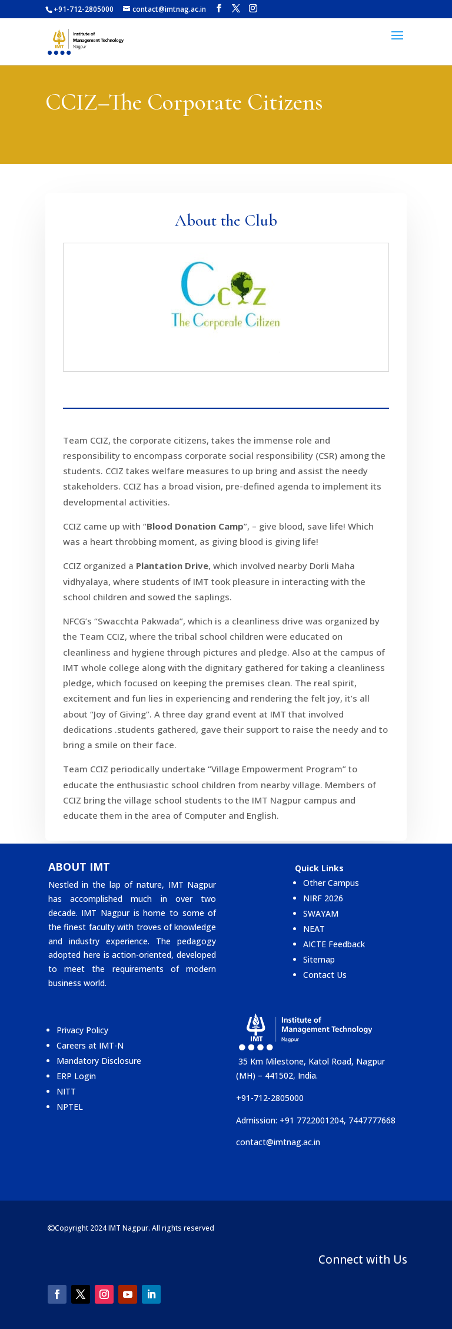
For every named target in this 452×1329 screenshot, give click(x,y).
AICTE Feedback (334, 944)
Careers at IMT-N (90, 1045)
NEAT (314, 928)
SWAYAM (320, 913)
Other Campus (331, 882)
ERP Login (76, 1076)
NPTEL (69, 1106)
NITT (66, 1091)
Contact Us (325, 974)
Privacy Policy (82, 1030)
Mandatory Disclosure (98, 1060)
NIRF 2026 (323, 898)
